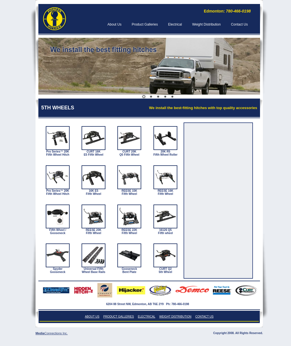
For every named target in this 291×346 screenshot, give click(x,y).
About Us (114, 24)
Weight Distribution (206, 24)
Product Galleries (145, 24)
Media (40, 333)
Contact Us (239, 24)
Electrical (175, 24)
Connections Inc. (56, 333)
